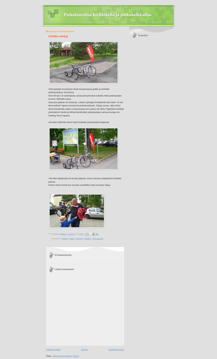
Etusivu (84, 349)
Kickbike (87, 239)
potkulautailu (97, 239)
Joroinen (79, 239)
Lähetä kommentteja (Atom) (65, 356)
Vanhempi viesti (116, 349)
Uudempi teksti (53, 349)
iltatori (72, 239)
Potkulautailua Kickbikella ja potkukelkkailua (108, 14)
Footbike (64, 239)
